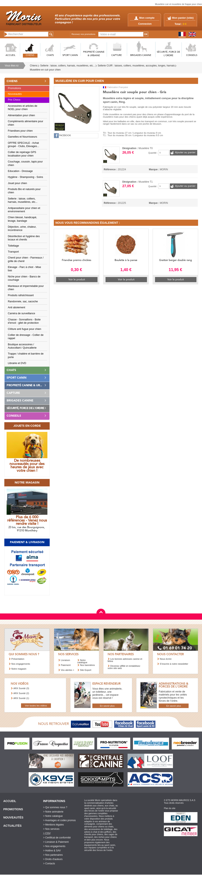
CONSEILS (191, 55)
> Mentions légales (53, 824)
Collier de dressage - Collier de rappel (25, 337)
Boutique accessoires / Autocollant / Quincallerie (22, 346)
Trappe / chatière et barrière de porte (25, 355)
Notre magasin (18, 669)
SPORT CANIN (70, 55)
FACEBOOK (65, 135)
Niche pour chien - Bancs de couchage (24, 278)
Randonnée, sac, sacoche (23, 301)
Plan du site (169, 808)
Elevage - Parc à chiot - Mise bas (24, 269)
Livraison (65, 660)
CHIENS (30, 55)
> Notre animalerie (53, 811)
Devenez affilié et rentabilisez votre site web (124, 667)
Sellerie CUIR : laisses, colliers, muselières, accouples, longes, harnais (136, 65)
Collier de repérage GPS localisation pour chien (22, 154)
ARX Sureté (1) (21, 698)
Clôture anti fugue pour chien (24, 329)
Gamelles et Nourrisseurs (22, 136)
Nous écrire (165, 659)
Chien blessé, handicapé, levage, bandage (22, 219)
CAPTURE (116, 55)
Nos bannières (87, 665)
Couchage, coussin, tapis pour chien (25, 163)
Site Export (85, 670)
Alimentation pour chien (21, 115)
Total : (181, 24)
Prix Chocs (14, 99)
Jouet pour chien (17, 183)
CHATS (50, 55)
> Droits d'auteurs (52, 859)
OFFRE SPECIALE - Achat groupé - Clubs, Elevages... (23, 144)
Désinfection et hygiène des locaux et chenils (24, 238)
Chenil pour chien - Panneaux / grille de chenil (25, 259)
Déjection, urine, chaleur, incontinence (22, 228)
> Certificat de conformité (57, 837)
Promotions (14, 88)
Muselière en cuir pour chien (45, 69)
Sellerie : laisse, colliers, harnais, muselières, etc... (67, 65)
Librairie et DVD (17, 363)
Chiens (34, 65)
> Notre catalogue (53, 816)
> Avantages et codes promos (59, 820)
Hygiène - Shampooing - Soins (25, 177)
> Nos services (51, 829)
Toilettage (13, 245)
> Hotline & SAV (52, 850)
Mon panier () (183, 17)
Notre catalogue (82, 661)
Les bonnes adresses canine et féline (125, 660)
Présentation (17, 659)
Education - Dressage (20, 171)
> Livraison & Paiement (56, 841)
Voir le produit (76, 279)
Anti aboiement (16, 307)
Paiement (65, 665)
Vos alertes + (67, 670)
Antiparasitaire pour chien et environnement (24, 210)
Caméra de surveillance (21, 313)
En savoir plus (107, 706)
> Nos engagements (54, 846)
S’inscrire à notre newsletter (174, 664)
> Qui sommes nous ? (55, 807)
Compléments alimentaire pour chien (25, 123)
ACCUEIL (10, 55)
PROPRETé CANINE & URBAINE (94, 54)
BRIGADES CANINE (140, 55)
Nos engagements (20, 664)
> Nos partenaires (53, 854)
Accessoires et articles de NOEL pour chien (22, 107)
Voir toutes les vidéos (36, 705)
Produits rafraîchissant (21, 295)
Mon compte (144, 17)
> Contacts (49, 863)
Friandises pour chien (20, 130)
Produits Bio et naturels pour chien (24, 191)
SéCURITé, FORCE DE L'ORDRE (168, 54)
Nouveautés (15, 94)
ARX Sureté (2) (21, 693)
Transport (13, 251)
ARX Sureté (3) (21, 688)
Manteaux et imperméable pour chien (26, 288)
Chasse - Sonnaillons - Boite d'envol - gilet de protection (24, 321)
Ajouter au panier (185, 152)
